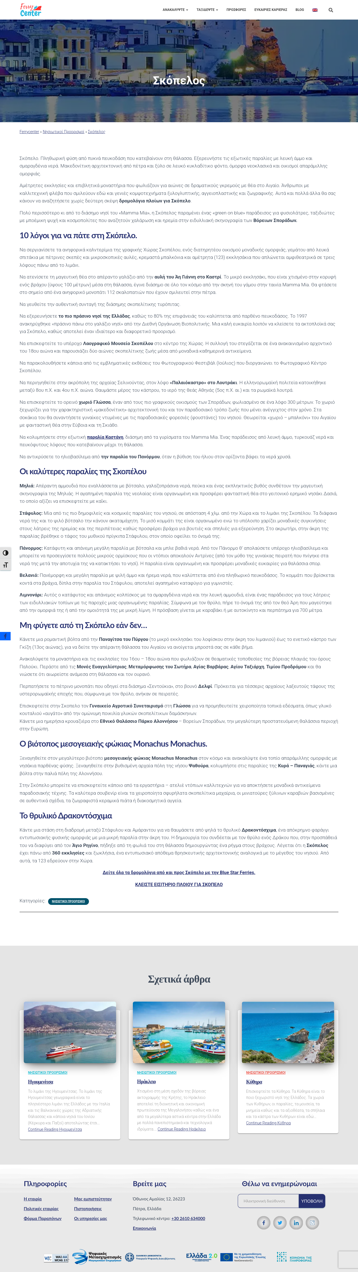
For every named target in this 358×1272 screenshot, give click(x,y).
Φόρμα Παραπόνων (43, 1218)
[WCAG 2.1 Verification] (56, 1257)
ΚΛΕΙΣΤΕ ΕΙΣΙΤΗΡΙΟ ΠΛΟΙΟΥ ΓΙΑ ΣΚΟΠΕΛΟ (179, 884)
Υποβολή (312, 1200)
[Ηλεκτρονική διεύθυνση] (271, 1201)
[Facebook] (5, 636)
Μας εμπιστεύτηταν (93, 1198)
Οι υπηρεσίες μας (90, 1218)
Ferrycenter (29, 131)
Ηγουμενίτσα (40, 1082)
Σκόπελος (96, 131)
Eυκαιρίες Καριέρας (271, 10)
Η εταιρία (33, 1198)
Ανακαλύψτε (175, 10)
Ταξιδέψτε (207, 10)
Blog (300, 10)
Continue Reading (55, 1129)
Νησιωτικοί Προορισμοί (63, 131)
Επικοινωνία (144, 1228)
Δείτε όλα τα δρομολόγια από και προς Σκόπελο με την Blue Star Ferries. (179, 872)
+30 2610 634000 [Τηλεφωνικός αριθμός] (188, 1218)
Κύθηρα (254, 1082)
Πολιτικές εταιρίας (41, 1208)
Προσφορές (236, 10)
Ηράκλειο (146, 1081)
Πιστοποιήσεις (88, 1208)
